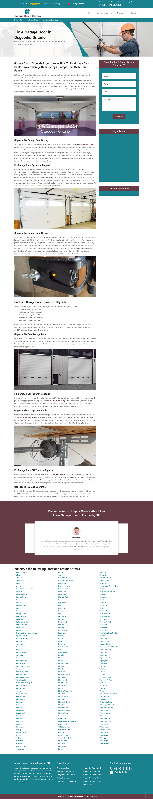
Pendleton (103, 575)
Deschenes (20, 705)
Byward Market (21, 636)
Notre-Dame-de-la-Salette (67, 721)
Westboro (103, 716)
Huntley (61, 611)
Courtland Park (21, 694)
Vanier (102, 688)
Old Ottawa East (64, 727)
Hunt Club (61, 608)
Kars (60, 614)
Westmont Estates (106, 721)
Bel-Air (18, 603)
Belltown (19, 608)
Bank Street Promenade (24, 589)
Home (90, 13)
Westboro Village (106, 719)
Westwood (104, 724)
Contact (134, 13)
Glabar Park (20, 743)
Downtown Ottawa (22, 713)
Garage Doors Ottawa (76, 796)
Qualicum (103, 583)
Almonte (19, 575)
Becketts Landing (22, 600)
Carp (18, 650)
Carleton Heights (22, 639)
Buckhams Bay (21, 625)
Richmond (104, 605)
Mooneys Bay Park (64, 710)
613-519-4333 (110, 5)
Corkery (19, 691)
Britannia (19, 619)
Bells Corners (21, 605)
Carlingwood (20, 647)
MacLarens (62, 658)
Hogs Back (62, 603)
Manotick (61, 669)
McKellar (61, 694)
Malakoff (61, 661)
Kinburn (61, 627)
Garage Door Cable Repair (92, 781)
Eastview (19, 721)
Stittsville (103, 663)
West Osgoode (105, 713)
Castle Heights (21, 661)
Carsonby (19, 655)
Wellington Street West (108, 705)
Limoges (61, 639)
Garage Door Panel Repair (92, 778)
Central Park (20, 663)
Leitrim (60, 636)
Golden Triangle (21, 746)
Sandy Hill (103, 636)
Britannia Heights (22, 622)
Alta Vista (19, 578)
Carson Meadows (22, 652)
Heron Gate (62, 592)
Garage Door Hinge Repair (92, 771)
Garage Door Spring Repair (66, 775)
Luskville (61, 655)
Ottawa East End (64, 735)
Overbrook (61, 743)
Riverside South (105, 616)
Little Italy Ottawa (64, 647)
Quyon (102, 589)
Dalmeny (19, 702)
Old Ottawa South (64, 730)
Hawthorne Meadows (65, 580)
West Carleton (105, 710)
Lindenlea (61, 644)
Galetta (18, 738)
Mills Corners (63, 705)
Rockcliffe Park (105, 622)
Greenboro (62, 575)
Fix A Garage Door (63, 768)
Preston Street (105, 580)
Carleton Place (21, 641)
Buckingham (20, 627)
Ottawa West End (64, 741)
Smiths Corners (105, 644)
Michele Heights (64, 702)
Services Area (121, 13)
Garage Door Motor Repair (92, 775)
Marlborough (62, 680)
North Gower (62, 719)
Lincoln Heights (63, 641)
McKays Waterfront (65, 691)
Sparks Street (105, 658)
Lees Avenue (62, 633)
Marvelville (62, 685)
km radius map (119, 157)
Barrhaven (19, 592)
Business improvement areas (26, 633)
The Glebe (103, 669)
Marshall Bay (62, 683)
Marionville (62, 677)
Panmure (103, 572)
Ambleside (20, 580)
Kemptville (62, 616)
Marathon (61, 672)
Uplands (103, 683)
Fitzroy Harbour (21, 732)
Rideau (102, 608)
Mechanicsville (63, 697)
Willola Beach (105, 730)
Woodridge (104, 741)
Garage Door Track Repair (92, 768)
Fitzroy (18, 730)
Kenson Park (62, 622)
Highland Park (63, 597)
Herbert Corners (63, 589)
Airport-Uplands (21, 572)
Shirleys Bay (104, 641)
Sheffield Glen (105, 639)
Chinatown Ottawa (22, 677)
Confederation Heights (24, 683)
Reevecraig (104, 597)
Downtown (20, 710)
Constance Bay (21, 685)
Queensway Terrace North (109, 586)
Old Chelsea (62, 724)
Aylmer (18, 586)
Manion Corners (63, 663)
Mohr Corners (63, 708)
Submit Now (119, 116)
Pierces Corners (106, 578)
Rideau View (104, 611)
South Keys (104, 652)
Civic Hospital (21, 680)
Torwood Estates (106, 677)
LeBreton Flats (63, 630)
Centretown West (22, 672)
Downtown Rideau (22, 716)
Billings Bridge (21, 614)
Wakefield (103, 699)
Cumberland (20, 699)
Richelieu (103, 603)
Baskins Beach (21, 594)
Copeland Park (21, 688)
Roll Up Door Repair (64, 778)
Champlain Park (21, 674)
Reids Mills (104, 600)
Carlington (19, 644)
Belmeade (19, 611)
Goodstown (20, 749)
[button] (70, 531)
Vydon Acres (104, 697)
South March (104, 655)
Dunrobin (19, 719)
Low (59, 650)
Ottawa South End (64, 738)
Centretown (20, 669)
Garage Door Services (104, 13)
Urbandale (104, 685)
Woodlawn (104, 735)
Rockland (103, 625)
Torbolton (103, 674)
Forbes (18, 735)
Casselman (20, 658)
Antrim (18, 583)
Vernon (102, 691)
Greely (60, 572)
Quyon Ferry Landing (107, 592)
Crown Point (20, 697)
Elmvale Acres (21, 727)
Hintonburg (62, 600)
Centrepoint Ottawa (23, 666)
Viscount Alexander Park (108, 694)
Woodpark (103, 738)
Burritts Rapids (21, 630)
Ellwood (19, 724)
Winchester (104, 732)
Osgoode (61, 732)
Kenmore (61, 619)
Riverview (103, 619)
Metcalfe (61, 699)
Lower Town (62, 652)
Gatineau (19, 741)
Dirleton (19, 708)
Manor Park (62, 666)
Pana (60, 749)
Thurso (102, 672)
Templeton (104, 666)
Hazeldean (62, 583)
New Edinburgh (63, 716)
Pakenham (62, 746)
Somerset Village (106, 650)
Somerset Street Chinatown (110, 647)
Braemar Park (21, 616)
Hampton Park (63, 578)
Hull (59, 605)
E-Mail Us (121, 772)
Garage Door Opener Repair (66, 781)
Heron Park (62, 594)
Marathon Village (64, 674)
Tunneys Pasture (106, 680)
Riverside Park (105, 614)
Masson (61, 688)
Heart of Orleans (64, 586)
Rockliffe (103, 627)
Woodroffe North (106, 743)
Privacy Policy (88, 784)
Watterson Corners (106, 702)
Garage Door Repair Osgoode (30, 20)
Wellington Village (106, 708)
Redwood (103, 594)
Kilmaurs (61, 625)
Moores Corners (63, 713)
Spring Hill (104, 661)
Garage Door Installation (65, 771)
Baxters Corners (22, 597)
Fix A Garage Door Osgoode (51, 20)
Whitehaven (104, 727)
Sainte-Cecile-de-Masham (109, 633)
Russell (103, 630)
